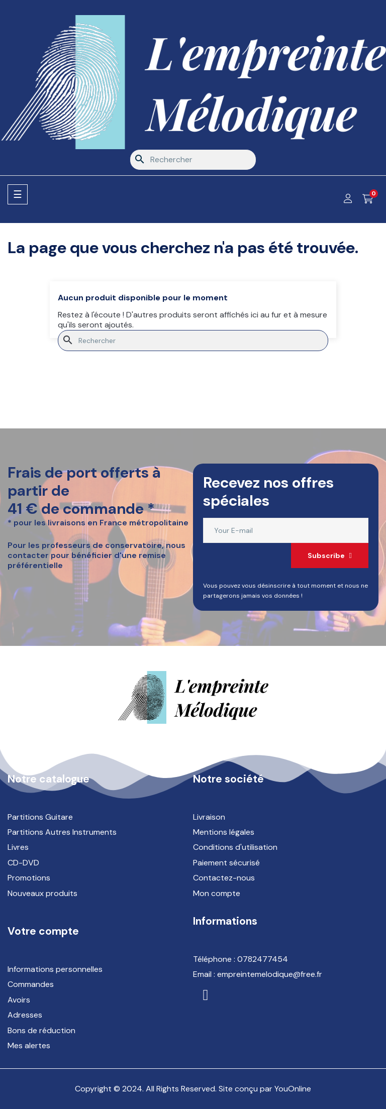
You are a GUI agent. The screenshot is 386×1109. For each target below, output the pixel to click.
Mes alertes (29, 1045)
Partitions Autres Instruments (62, 832)
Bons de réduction (41, 1030)
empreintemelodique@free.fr (269, 974)
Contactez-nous (224, 877)
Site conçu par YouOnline (265, 1088)
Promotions (29, 877)
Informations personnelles (55, 969)
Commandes (31, 984)
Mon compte (216, 893)
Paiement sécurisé (226, 862)
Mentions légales (223, 832)
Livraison (209, 817)
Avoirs (19, 999)
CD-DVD (23, 862)
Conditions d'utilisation (235, 847)
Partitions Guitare (40, 817)
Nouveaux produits (42, 893)
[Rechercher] (193, 159)
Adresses (25, 1015)
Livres (18, 847)
